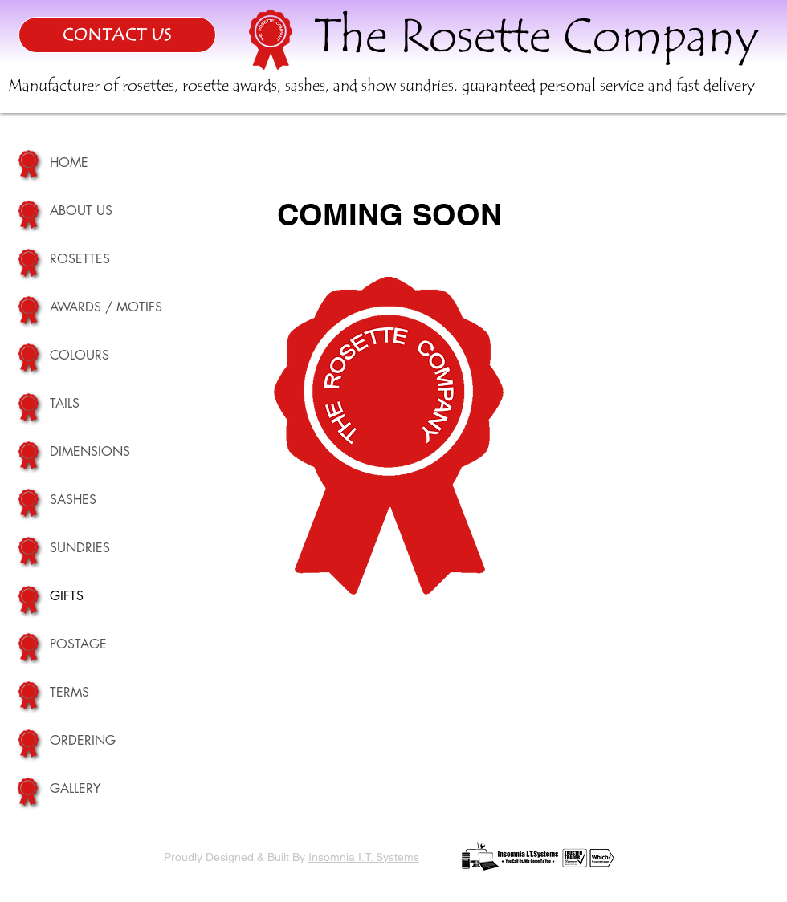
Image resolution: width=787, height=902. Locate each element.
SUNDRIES (80, 547)
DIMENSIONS (90, 451)
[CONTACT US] (117, 35)
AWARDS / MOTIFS (106, 307)
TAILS (65, 403)
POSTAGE (78, 644)
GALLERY (75, 788)
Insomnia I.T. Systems (363, 857)
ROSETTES (80, 258)
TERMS (69, 692)
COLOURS (79, 355)
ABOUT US (81, 210)
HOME (69, 162)
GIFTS (67, 595)
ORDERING (83, 740)
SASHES (73, 499)
